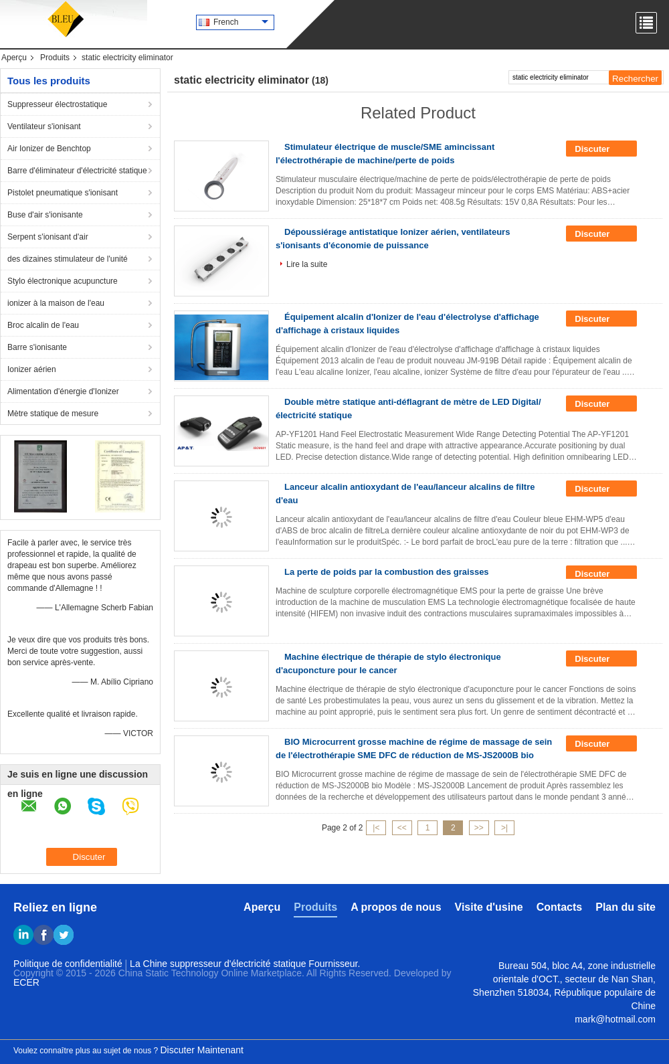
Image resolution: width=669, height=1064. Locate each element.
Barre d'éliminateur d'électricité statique (77, 170)
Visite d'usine (489, 907)
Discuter (601, 149)
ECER (26, 982)
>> (479, 827)
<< (402, 827)
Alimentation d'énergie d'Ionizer (63, 391)
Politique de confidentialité (67, 963)
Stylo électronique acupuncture (62, 281)
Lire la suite (306, 264)
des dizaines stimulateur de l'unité (67, 259)
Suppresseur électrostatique (57, 104)
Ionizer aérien (31, 369)
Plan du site (625, 907)
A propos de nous (396, 907)
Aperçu (14, 57)
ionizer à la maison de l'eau (55, 303)
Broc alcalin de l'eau (43, 325)
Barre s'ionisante (37, 347)
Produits (55, 57)
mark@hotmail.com (615, 1019)
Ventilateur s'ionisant (44, 126)
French (240, 22)
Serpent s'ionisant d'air (47, 237)
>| (504, 827)
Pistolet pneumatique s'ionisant (62, 192)
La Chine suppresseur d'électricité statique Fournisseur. (245, 963)
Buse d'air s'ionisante (45, 214)
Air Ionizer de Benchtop (49, 148)
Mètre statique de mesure (52, 413)
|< (376, 827)
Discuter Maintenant (202, 1050)
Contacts (559, 907)
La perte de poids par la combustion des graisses (386, 572)
